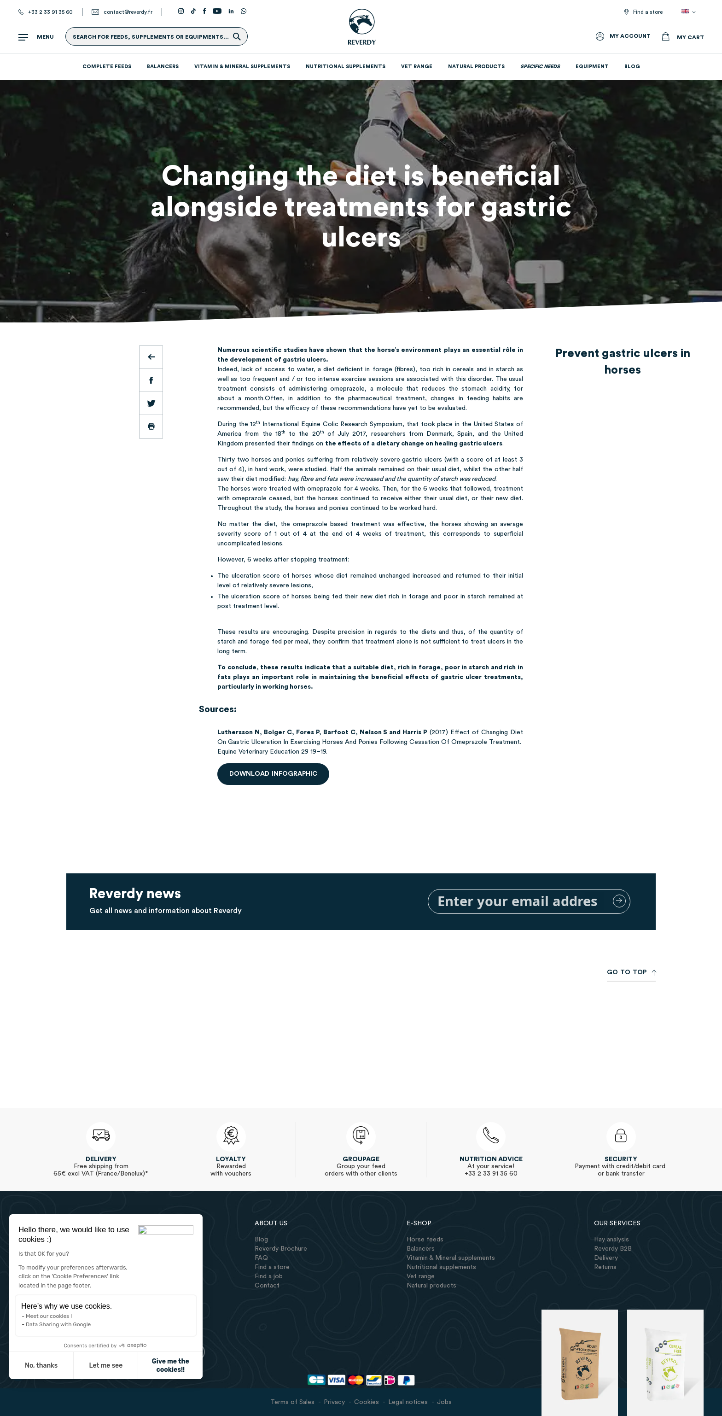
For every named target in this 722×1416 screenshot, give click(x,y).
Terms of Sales (292, 1402)
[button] (19, 1371)
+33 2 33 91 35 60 (50, 12)
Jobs (444, 1402)
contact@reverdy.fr (128, 12)
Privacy (334, 1402)
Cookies (366, 1402)
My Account (630, 36)
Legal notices (408, 1402)
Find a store (648, 12)
